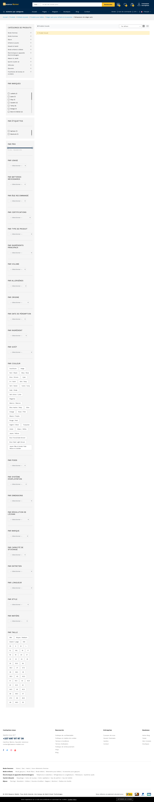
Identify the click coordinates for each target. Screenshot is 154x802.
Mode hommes (13, 36)
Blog (77, 12)
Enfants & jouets (22, 17)
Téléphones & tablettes (44, 775)
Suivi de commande (124, 11)
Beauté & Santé (13, 46)
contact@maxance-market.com (13, 744)
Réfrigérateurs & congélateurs (63, 775)
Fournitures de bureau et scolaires (16, 73)
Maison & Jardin (13, 58)
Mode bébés (40, 771)
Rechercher (108, 4)
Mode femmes (12, 33)
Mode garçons (20, 771)
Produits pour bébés (37, 17)
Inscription (145, 5)
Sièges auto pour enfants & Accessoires (59, 17)
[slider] (8, 148)
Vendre (113, 11)
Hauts (28, 768)
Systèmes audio (89, 775)
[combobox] (130, 26)
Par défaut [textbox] (124, 26)
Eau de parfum (56, 778)
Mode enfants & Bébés (15, 49)
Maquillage (20, 778)
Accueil (34, 12)
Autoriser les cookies (125, 799)
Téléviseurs (78, 775)
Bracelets (20, 781)
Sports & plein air (13, 62)
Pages (44, 12)
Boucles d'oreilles (37, 781)
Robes (18, 768)
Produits (12, 17)
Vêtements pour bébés (53, 771)
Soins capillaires (43, 778)
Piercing (12, 781)
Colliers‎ (27, 781)
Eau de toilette (67, 778)
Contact (87, 12)
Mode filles (30, 771)
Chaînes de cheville (65, 781)
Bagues (47, 781)
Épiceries (11, 68)
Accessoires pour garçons (71, 771)
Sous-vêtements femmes (40, 768)
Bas (23, 768)
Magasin (55, 12)
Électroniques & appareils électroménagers (16, 54)
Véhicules (11, 65)
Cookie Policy (72, 799)
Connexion (145, 3)
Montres (54, 781)
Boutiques (66, 12)
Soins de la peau (31, 778)
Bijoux (10, 39)
